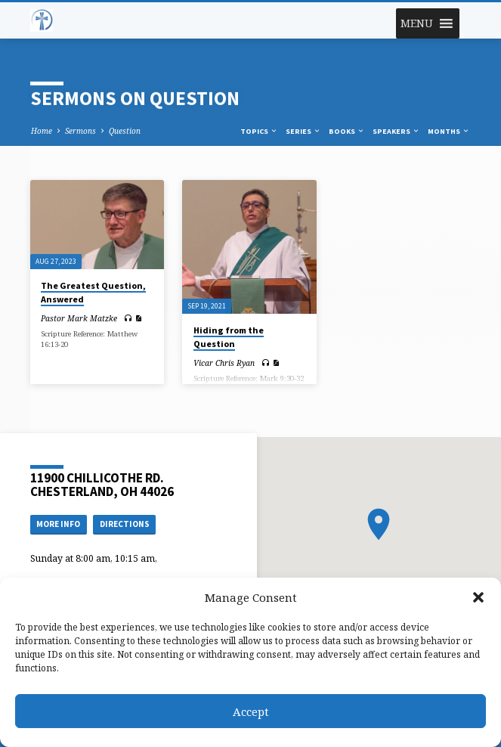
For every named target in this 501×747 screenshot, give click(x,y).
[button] (478, 597)
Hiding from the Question (228, 336)
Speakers (396, 131)
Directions (125, 524)
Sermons (80, 131)
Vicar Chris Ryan (224, 363)
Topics (259, 131)
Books (347, 131)
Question (125, 131)
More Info (58, 524)
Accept (251, 711)
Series (303, 131)
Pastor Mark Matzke (79, 318)
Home (41, 131)
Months (449, 131)
